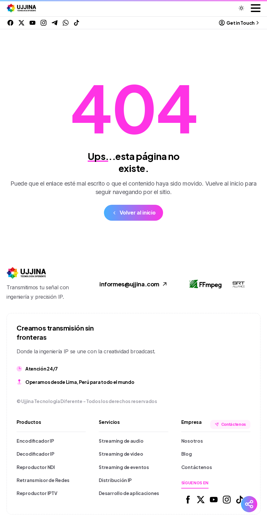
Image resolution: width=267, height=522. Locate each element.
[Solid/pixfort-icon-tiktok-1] (239, 499)
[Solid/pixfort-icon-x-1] (200, 499)
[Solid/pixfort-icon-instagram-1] (226, 499)
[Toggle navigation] (255, 8)
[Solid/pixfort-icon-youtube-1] (213, 499)
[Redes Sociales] (249, 504)
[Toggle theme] (241, 8)
